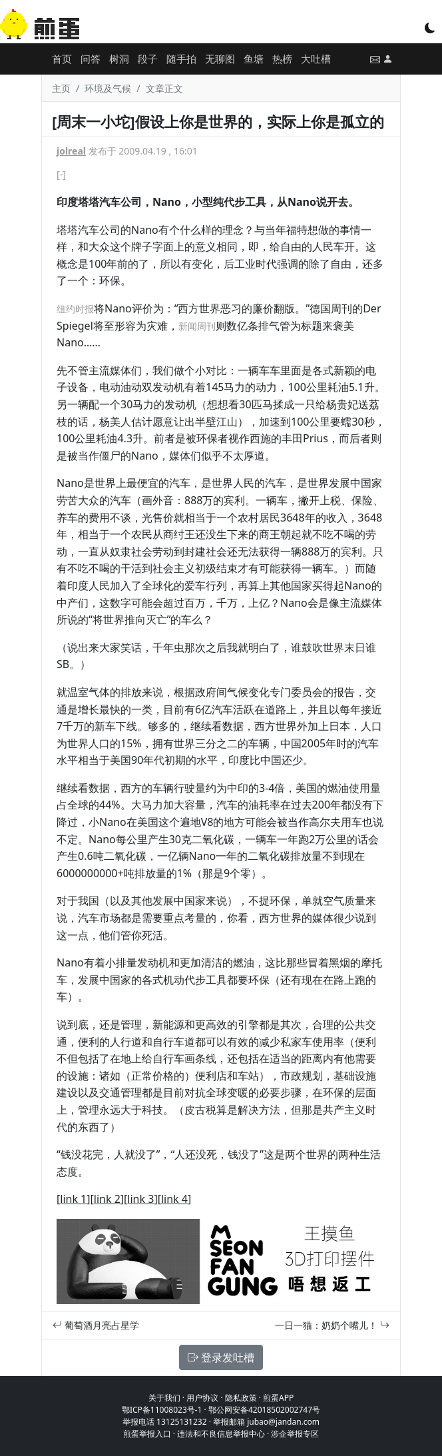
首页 (62, 58)
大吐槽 (316, 58)
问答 (91, 58)
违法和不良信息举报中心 (221, 1433)
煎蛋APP (278, 1397)
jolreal (71, 151)
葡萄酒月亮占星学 (96, 1325)
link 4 (174, 1199)
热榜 (282, 58)
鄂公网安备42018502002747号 (264, 1409)
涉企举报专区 (295, 1433)
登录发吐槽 (221, 1357)
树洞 (119, 58)
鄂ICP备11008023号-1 (162, 1409)
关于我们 (164, 1397)
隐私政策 (241, 1397)
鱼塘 (254, 58)
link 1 (73, 1199)
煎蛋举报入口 (147, 1433)
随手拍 (181, 58)
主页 (61, 88)
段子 (148, 58)
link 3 (140, 1199)
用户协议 (202, 1397)
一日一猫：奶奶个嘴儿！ (332, 1325)
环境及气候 (108, 88)
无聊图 (220, 58)
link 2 (107, 1199)
